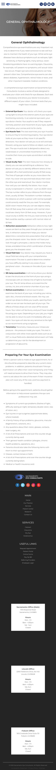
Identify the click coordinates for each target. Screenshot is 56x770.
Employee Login (28, 563)
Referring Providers (28, 560)
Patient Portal (28, 551)
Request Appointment (28, 548)
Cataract (28, 527)
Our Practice (28, 503)
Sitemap (42, 768)
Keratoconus (28, 536)
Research (28, 512)
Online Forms (28, 554)
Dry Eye (28, 533)
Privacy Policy (33, 768)
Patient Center (28, 509)
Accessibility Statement (19, 768)
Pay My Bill (28, 557)
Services (28, 506)
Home (28, 500)
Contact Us (28, 514)
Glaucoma (28, 530)
